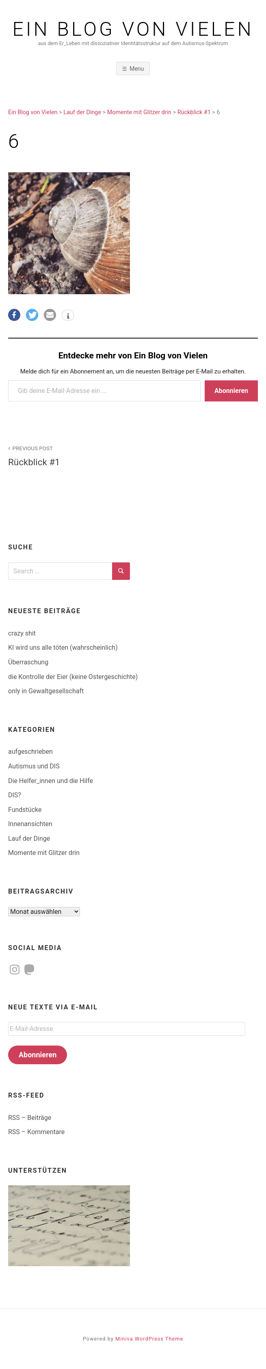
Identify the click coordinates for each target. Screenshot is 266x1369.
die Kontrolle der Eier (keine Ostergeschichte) (73, 677)
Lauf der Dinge (29, 838)
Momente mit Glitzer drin (44, 853)
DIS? (14, 795)
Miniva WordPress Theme (149, 1339)
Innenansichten (30, 824)
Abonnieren (231, 391)
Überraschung (28, 662)
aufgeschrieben (30, 751)
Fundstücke (24, 810)
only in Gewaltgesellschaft (46, 691)
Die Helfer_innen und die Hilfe (50, 781)
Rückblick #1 (66, 455)
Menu (137, 68)
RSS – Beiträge (29, 1118)
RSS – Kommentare (36, 1132)
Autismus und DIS (34, 766)
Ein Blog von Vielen (132, 29)
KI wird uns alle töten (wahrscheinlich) (63, 647)
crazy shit (22, 633)
